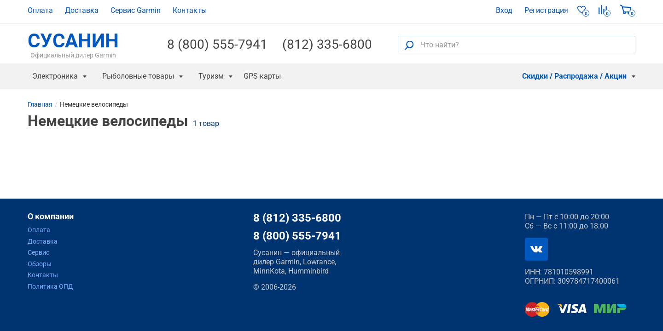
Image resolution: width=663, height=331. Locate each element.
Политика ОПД (50, 286)
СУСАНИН (73, 44)
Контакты (190, 10)
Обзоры (40, 264)
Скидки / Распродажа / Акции (574, 76)
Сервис (38, 252)
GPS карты (262, 76)
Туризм (211, 76)
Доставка (82, 10)
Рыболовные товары (138, 76)
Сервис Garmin (135, 10)
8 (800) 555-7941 (217, 44)
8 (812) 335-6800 (297, 217)
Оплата (40, 10)
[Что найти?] (516, 44)
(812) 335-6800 (327, 44)
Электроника (55, 76)
